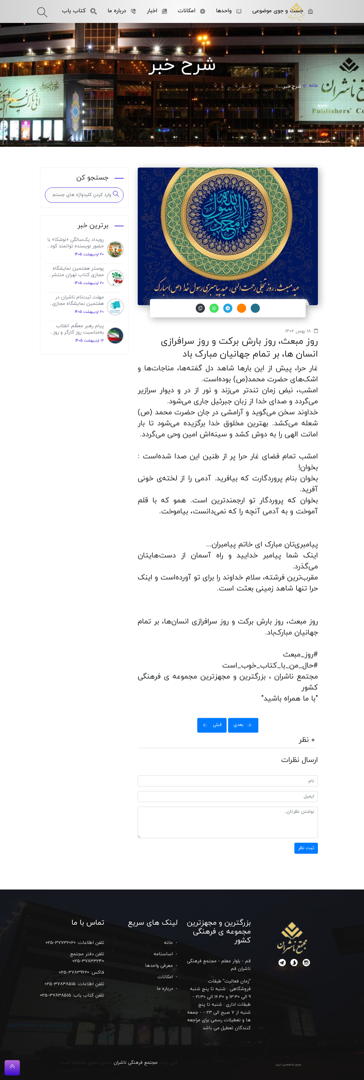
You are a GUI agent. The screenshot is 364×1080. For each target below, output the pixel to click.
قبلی (210, 725)
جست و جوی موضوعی (282, 11)
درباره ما (121, 11)
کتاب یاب (79, 11)
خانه (313, 85)
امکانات (191, 11)
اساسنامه (163, 954)
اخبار (157, 11)
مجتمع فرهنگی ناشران (136, 1063)
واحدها (229, 11)
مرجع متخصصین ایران (288, 1065)
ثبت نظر (306, 848)
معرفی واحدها (159, 966)
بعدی (245, 725)
